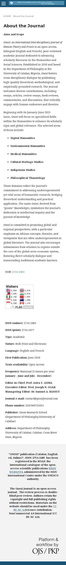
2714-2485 (18, 271)
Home (7, 16)
